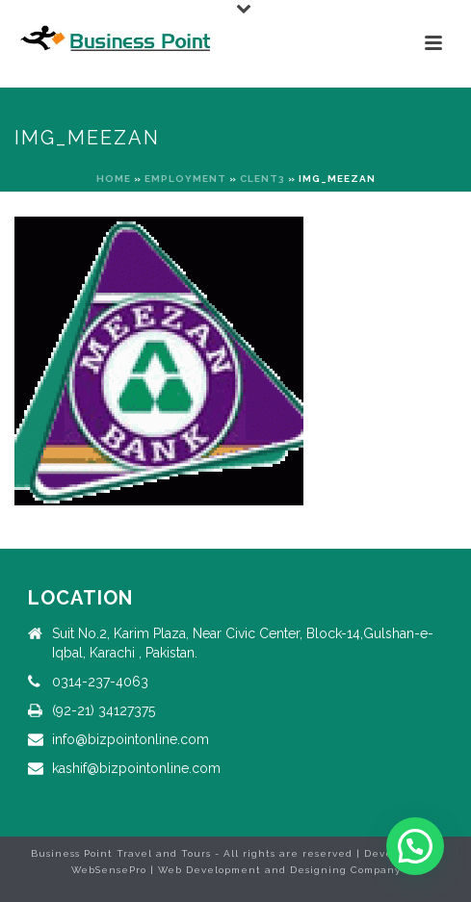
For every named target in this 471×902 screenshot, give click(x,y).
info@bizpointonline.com (130, 739)
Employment (185, 178)
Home (113, 178)
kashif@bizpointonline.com (136, 768)
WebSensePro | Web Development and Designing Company (236, 869)
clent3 (262, 178)
